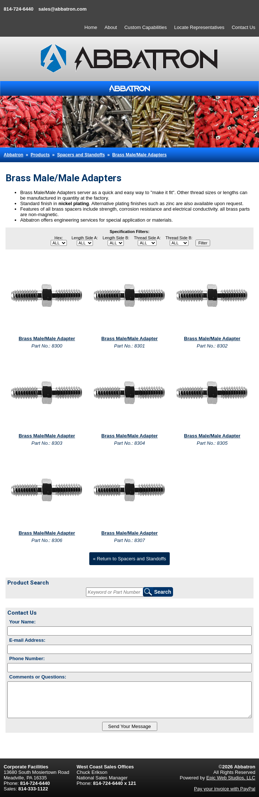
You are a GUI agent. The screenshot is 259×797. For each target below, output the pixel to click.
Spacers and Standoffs (81, 154)
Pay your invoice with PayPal (224, 788)
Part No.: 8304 (129, 443)
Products (40, 154)
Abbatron (13, 154)
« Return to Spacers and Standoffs (129, 558)
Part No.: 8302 (212, 346)
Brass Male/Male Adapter (47, 338)
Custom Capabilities (145, 27)
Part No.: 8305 (212, 443)
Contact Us (243, 27)
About (111, 27)
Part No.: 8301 (129, 346)
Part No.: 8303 (47, 443)
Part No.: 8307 (129, 540)
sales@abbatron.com (63, 9)
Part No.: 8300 (47, 346)
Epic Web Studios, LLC (230, 777)
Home (90, 27)
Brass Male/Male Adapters (139, 154)
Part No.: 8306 (47, 540)
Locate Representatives (199, 27)
